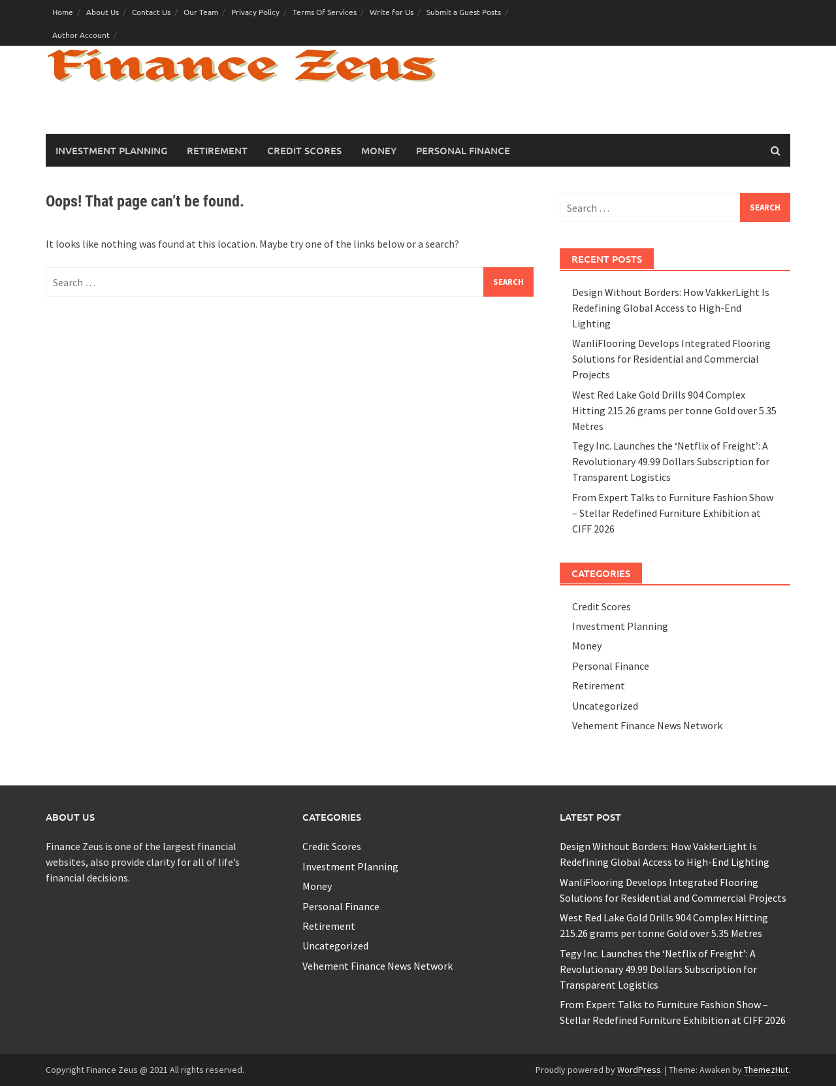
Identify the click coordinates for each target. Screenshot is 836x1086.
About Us (102, 12)
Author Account (81, 34)
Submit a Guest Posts (463, 12)
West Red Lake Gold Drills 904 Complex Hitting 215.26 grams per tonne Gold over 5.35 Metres (674, 410)
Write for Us (391, 12)
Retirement (217, 150)
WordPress (639, 1070)
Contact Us (151, 12)
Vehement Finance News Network (647, 725)
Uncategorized (605, 705)
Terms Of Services (325, 12)
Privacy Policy (255, 12)
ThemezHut (766, 1070)
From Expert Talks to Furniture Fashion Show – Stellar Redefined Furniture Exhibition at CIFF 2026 (672, 513)
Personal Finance (463, 150)
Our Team (201, 12)
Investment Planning (111, 150)
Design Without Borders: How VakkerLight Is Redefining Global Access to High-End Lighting (670, 308)
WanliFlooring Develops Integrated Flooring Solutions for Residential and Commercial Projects (671, 359)
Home (62, 12)
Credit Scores (304, 150)
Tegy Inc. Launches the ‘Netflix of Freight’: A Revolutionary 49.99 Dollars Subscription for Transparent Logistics (670, 461)
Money (378, 150)
